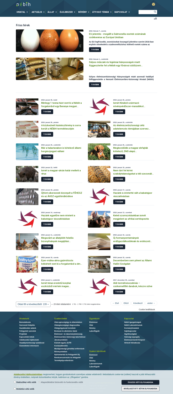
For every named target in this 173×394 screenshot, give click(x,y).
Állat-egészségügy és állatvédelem (68, 322)
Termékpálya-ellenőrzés (63, 360)
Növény (92, 328)
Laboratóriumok (95, 364)
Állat (91, 325)
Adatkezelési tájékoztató (29, 340)
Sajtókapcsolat (130, 331)
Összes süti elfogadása (140, 382)
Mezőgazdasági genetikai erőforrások (69, 349)
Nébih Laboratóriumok (133, 325)
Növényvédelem (60, 352)
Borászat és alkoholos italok (65, 331)
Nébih (56, 4)
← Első (116, 303)
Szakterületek (60, 318)
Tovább (95, 49)
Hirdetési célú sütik (24, 389)
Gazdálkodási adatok (27, 328)
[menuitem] (23, 12)
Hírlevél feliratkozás (132, 343)
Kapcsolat (129, 318)
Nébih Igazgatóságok (132, 322)
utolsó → (151, 303)
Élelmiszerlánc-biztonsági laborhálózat (69, 337)
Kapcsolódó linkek (26, 337)
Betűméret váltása (155, 18)
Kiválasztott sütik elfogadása (140, 389)
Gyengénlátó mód (153, 4)
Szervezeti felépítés (27, 325)
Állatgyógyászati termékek (65, 328)
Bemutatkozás (25, 322)
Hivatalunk (24, 318)
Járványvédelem (60, 340)
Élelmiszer (93, 322)
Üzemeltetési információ (29, 346)
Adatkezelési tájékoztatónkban (28, 374)
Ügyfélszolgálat (130, 334)
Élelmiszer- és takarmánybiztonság (68, 334)
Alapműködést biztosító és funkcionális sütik (60, 382)
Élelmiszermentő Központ (134, 340)
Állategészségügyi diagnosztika (67, 325)
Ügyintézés (94, 318)
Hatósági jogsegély (132, 337)
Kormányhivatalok (131, 328)
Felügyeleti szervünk (27, 331)
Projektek (23, 334)
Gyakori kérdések (97, 351)
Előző (126, 303)
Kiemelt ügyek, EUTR (62, 343)
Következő (137, 303)
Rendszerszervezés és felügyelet (67, 358)
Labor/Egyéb (94, 331)
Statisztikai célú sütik (25, 382)
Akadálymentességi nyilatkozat (31, 343)
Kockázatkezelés (61, 346)
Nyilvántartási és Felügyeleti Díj (67, 355)
